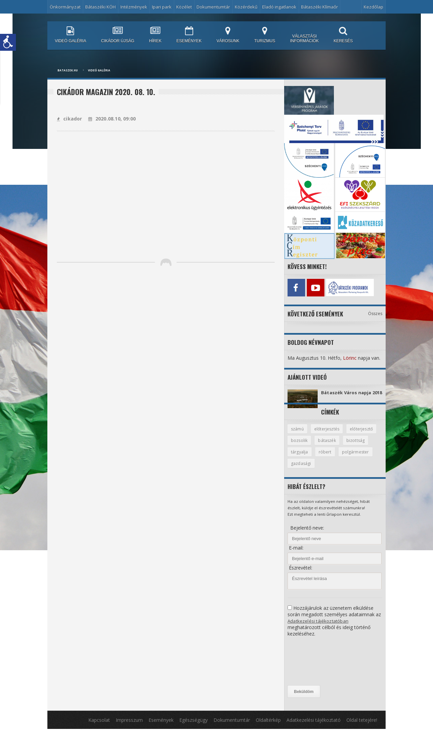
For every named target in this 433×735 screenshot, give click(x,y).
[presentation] (315, 667)
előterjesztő (303, 446)
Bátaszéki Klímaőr (319, 7)
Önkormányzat (65, 7)
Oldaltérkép (268, 726)
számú (298, 434)
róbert (355, 457)
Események (161, 726)
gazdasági (339, 469)
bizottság (300, 457)
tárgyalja (329, 457)
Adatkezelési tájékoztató (314, 726)
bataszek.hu (68, 70)
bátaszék (363, 446)
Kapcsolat (99, 726)
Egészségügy (193, 726)
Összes (375, 312)
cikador (69, 118)
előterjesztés (328, 434)
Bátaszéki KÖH (100, 7)
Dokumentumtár (213, 7)
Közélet (184, 7)
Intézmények (133, 7)
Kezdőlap (373, 7)
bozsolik (334, 446)
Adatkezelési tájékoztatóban (319, 627)
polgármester (305, 469)
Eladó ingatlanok (279, 7)
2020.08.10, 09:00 (111, 118)
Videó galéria (99, 70)
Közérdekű (246, 7)
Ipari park (162, 7)
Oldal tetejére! (361, 726)
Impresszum (129, 726)
